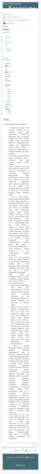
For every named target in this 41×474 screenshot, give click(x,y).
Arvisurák (8, 51)
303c (11, 14)
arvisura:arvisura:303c (11, 4)
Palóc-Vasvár (13, 197)
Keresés (6, 29)
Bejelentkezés (9, 23)
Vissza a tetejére (32, 450)
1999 (9, 111)
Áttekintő (26, 20)
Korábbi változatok (30, 447)
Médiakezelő (20, 450)
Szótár (9, 113)
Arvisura (6, 32)
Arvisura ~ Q (21, 9)
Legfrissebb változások (12, 20)
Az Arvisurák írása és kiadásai (8, 44)
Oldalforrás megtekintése (13, 17)
